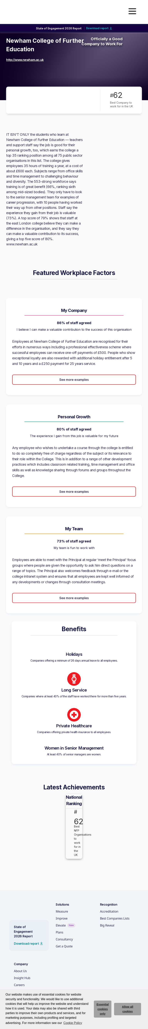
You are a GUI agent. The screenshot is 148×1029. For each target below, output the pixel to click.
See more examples (74, 380)
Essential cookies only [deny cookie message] (103, 1009)
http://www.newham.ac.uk (25, 60)
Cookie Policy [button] (72, 1023)
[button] (132, 11)
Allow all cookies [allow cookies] (127, 1009)
